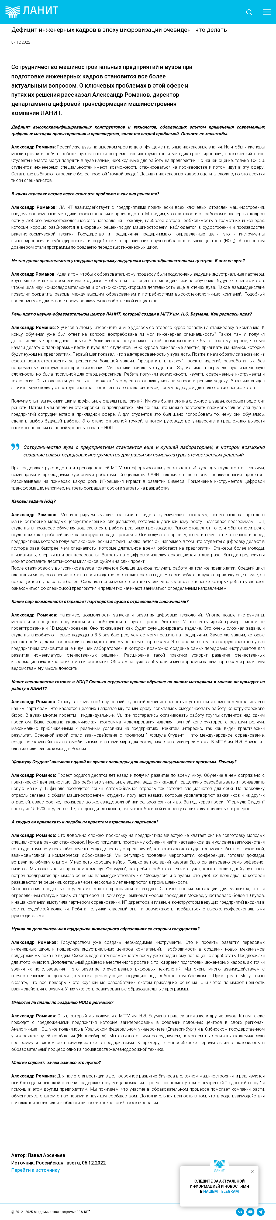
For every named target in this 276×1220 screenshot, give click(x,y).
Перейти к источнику (143, 1170)
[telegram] (261, 1212)
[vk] (240, 1212)
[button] (249, 12)
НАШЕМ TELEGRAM (221, 1191)
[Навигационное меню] (267, 12)
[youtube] (250, 1212)
